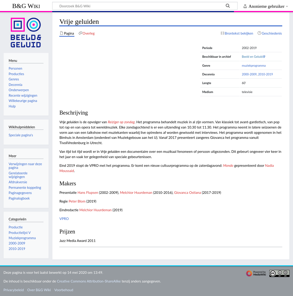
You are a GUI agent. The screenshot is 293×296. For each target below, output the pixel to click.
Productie (16, 227)
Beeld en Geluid (252, 56)
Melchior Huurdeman (136, 192)
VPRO (64, 219)
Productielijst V (20, 233)
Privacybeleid (13, 290)
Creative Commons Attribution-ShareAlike (89, 281)
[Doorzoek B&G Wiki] (144, 5)
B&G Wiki (26, 5)
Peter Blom (77, 201)
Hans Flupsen (88, 192)
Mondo (228, 165)
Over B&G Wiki (39, 290)
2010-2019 (265, 74)
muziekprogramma (254, 65)
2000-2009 (249, 74)
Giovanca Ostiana (187, 192)
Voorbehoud (63, 290)
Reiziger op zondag (121, 122)
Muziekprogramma (22, 238)
